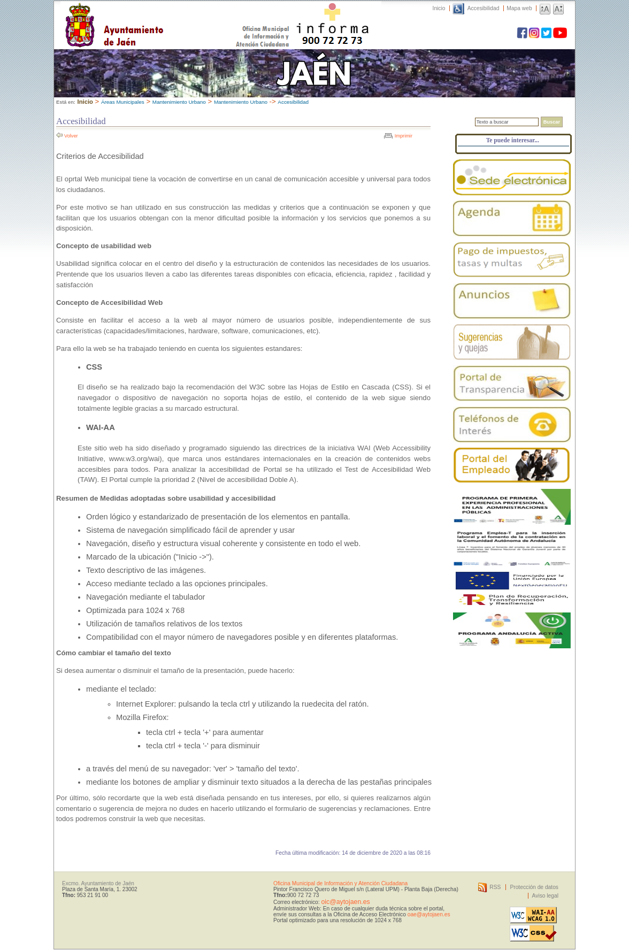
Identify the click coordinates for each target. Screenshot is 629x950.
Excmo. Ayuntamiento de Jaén (98, 883)
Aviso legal (545, 896)
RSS (495, 887)
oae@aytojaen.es (429, 914)
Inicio (439, 8)
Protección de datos (534, 887)
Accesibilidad (483, 8)
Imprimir (403, 136)
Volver (71, 136)
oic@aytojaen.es (345, 902)
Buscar (551, 122)
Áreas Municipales (122, 102)
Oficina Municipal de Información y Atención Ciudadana (340, 883)
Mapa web (519, 8)
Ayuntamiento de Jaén (160, 14)
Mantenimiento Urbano (179, 102)
